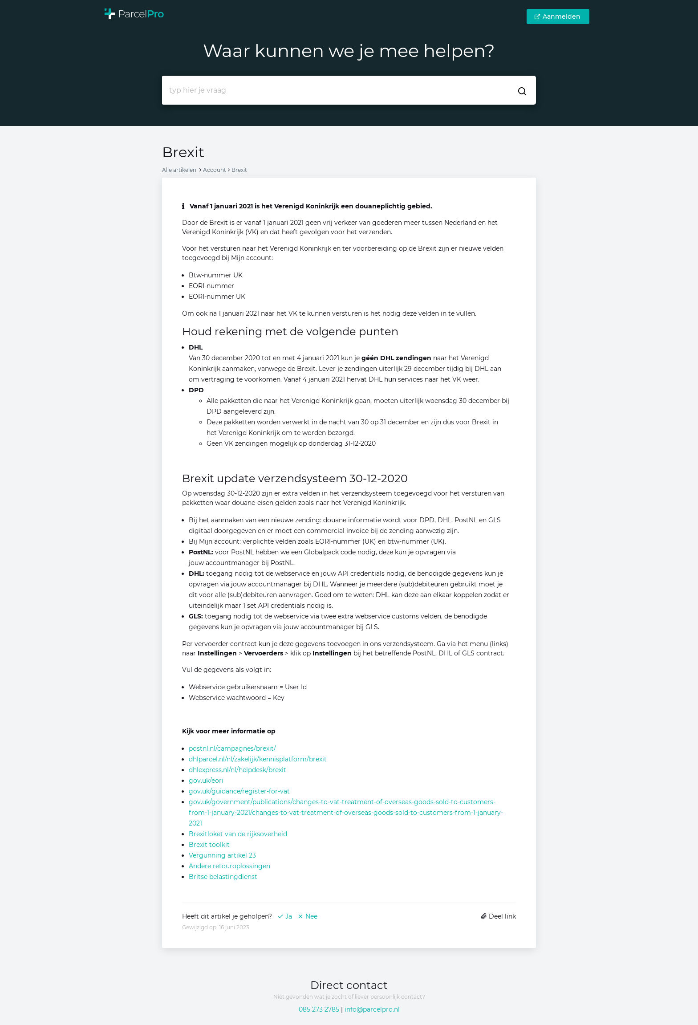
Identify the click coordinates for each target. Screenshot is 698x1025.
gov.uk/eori (206, 781)
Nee (307, 916)
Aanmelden (557, 16)
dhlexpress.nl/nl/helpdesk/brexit (237, 770)
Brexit (239, 170)
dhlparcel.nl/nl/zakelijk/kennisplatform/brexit (258, 759)
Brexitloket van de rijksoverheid (238, 834)
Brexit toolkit (209, 845)
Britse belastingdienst (223, 877)
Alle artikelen (179, 170)
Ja (284, 916)
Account (214, 170)
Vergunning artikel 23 (222, 855)
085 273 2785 (319, 1009)
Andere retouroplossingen (229, 866)
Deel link (498, 916)
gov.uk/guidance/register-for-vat (239, 791)
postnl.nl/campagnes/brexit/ (232, 748)
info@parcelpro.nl (372, 1009)
